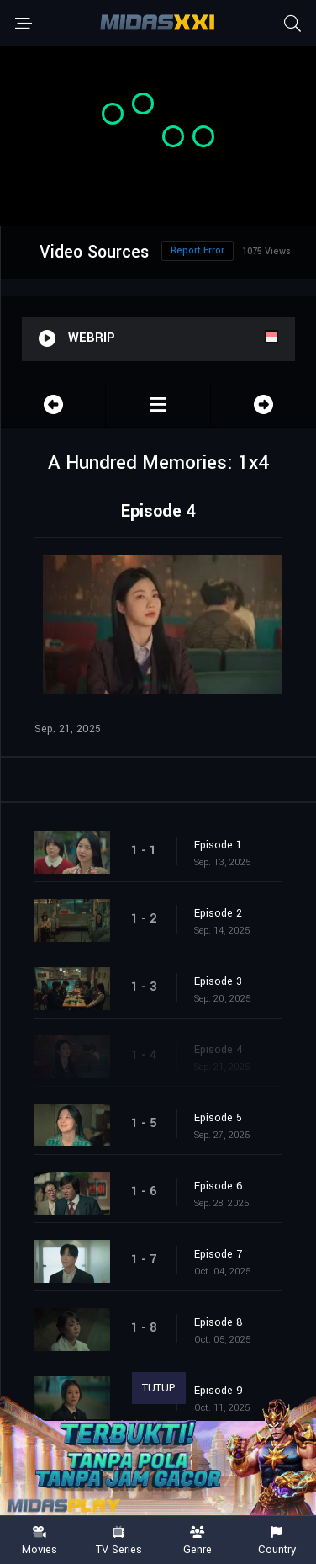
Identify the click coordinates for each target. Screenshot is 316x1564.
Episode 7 (218, 1254)
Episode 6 (218, 1186)
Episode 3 (218, 981)
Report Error (197, 250)
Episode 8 (218, 1322)
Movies (39, 1541)
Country (276, 1541)
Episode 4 (218, 1049)
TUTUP (159, 1388)
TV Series (118, 1541)
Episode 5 (218, 1117)
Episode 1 (218, 845)
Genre (197, 1541)
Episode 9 (218, 1390)
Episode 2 (218, 913)
